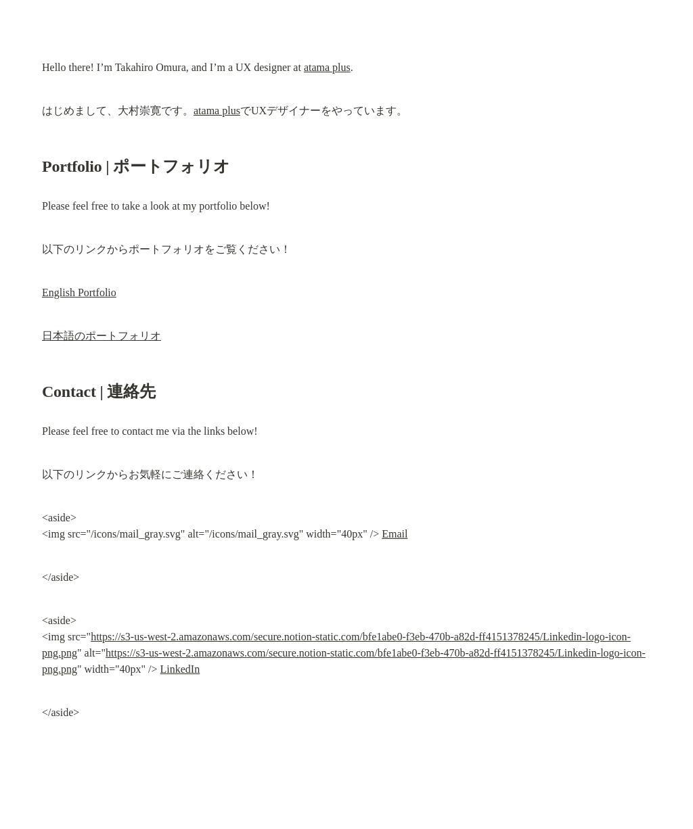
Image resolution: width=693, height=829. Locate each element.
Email (394, 534)
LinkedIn (180, 669)
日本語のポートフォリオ (101, 335)
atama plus (327, 67)
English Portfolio (79, 292)
